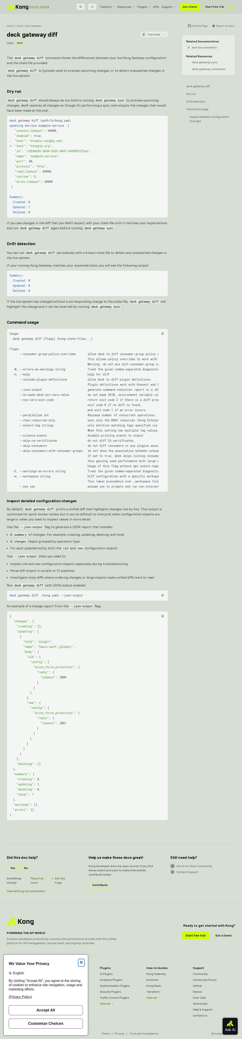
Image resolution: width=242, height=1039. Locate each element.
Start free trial (196, 935)
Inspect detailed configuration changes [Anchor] (41, 500)
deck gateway (33, 25)
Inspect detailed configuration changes (209, 119)
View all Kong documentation (26, 891)
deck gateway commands (209, 69)
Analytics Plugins (111, 980)
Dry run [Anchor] (14, 91)
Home (10, 25)
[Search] (80, 6)
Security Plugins (110, 992)
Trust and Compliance (143, 1033)
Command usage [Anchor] (23, 322)
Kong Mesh (153, 986)
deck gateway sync (204, 62)
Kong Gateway (156, 974)
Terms (106, 1033)
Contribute (100, 885)
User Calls (199, 998)
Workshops (200, 1003)
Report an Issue (37, 880)
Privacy (119, 1033)
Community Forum (205, 980)
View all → (107, 1003)
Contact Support (184, 872)
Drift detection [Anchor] (21, 243)
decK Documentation (202, 47)
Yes (12, 868)
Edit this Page (60, 880)
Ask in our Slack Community (191, 866)
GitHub (197, 986)
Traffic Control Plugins (114, 998)
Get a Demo (190, 6)
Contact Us (200, 1015)
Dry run (191, 94)
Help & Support (203, 1009)
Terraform (153, 992)
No (26, 868)
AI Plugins (106, 974)
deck (20, 42)
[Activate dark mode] (232, 6)
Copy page (151, 34)
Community (200, 974)
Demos (197, 992)
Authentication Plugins (115, 986)
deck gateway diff (198, 86)
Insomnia (152, 980)
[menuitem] (107, 7)
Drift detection (195, 101)
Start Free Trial (214, 6)
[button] (162, 333)
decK (19, 25)
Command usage (197, 109)
